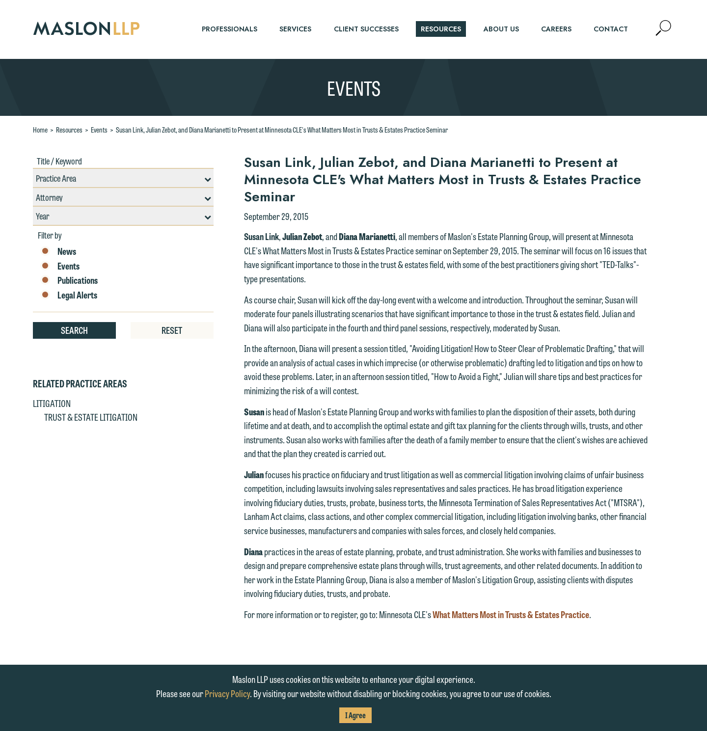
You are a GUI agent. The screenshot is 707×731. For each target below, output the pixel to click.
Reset (172, 330)
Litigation (52, 403)
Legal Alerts (68, 295)
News (58, 251)
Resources (69, 129)
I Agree (355, 715)
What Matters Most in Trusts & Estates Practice (511, 614)
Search (74, 330)
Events (99, 129)
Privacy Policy (227, 693)
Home (40, 129)
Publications (69, 280)
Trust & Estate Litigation (90, 417)
